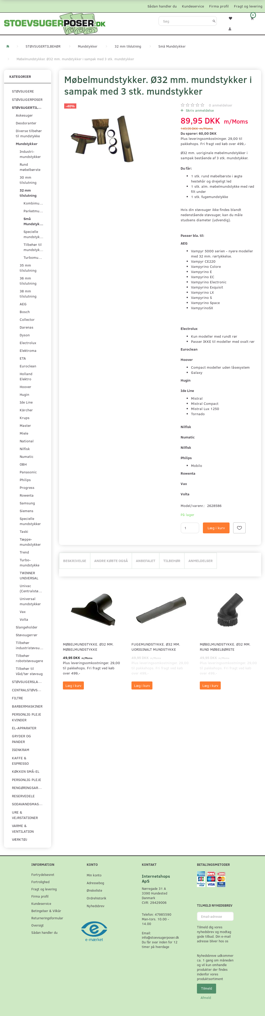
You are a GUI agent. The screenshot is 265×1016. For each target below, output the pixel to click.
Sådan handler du (162, 6)
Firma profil (219, 6)
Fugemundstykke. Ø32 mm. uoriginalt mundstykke (155, 647)
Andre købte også (111, 560)
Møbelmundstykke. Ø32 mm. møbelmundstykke (88, 647)
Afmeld (206, 997)
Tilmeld (206, 988)
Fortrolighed (40, 881)
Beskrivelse (74, 560)
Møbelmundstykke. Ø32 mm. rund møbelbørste (225, 647)
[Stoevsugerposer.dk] (55, 23)
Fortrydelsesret (42, 874)
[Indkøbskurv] (254, 18)
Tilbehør (171, 560)
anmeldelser (220, 105)
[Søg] (214, 21)
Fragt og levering (248, 6)
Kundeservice (193, 6)
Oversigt (37, 925)
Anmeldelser (200, 560)
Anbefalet (145, 560)
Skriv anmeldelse (199, 110)
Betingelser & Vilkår (46, 910)
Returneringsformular (47, 918)
